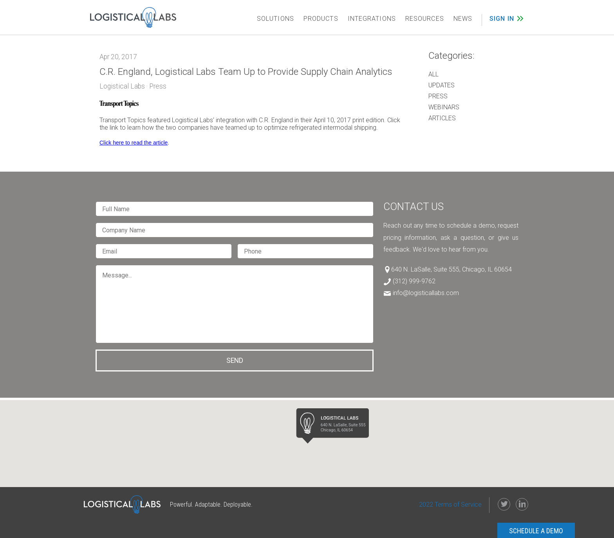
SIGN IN (501, 18)
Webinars (443, 107)
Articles (442, 118)
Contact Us (413, 206)
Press (438, 96)
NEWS (462, 18)
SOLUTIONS (275, 18)
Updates (441, 85)
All (433, 74)
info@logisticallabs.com (426, 293)
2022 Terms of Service (450, 504)
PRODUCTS (320, 18)
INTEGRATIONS (372, 18)
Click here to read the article (133, 142)
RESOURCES (424, 18)
